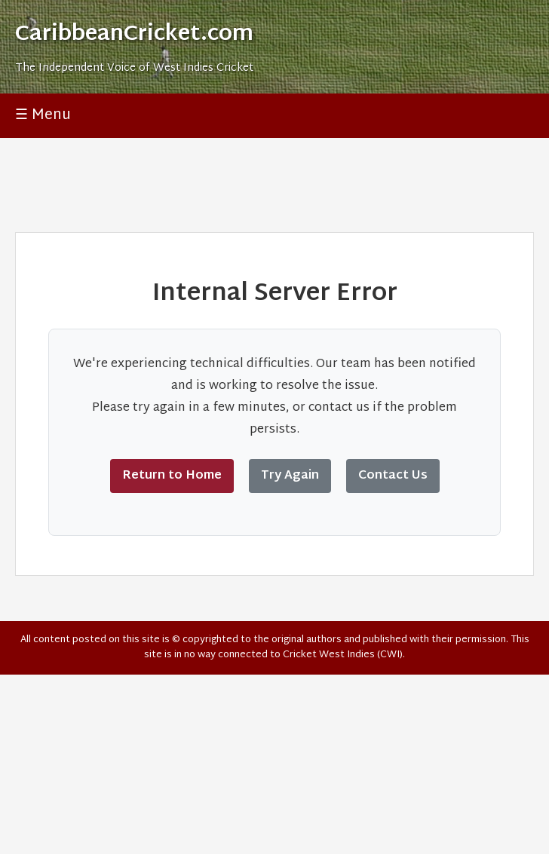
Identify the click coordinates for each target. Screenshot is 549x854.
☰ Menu (43, 116)
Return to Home (172, 476)
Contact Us (393, 476)
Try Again (290, 476)
